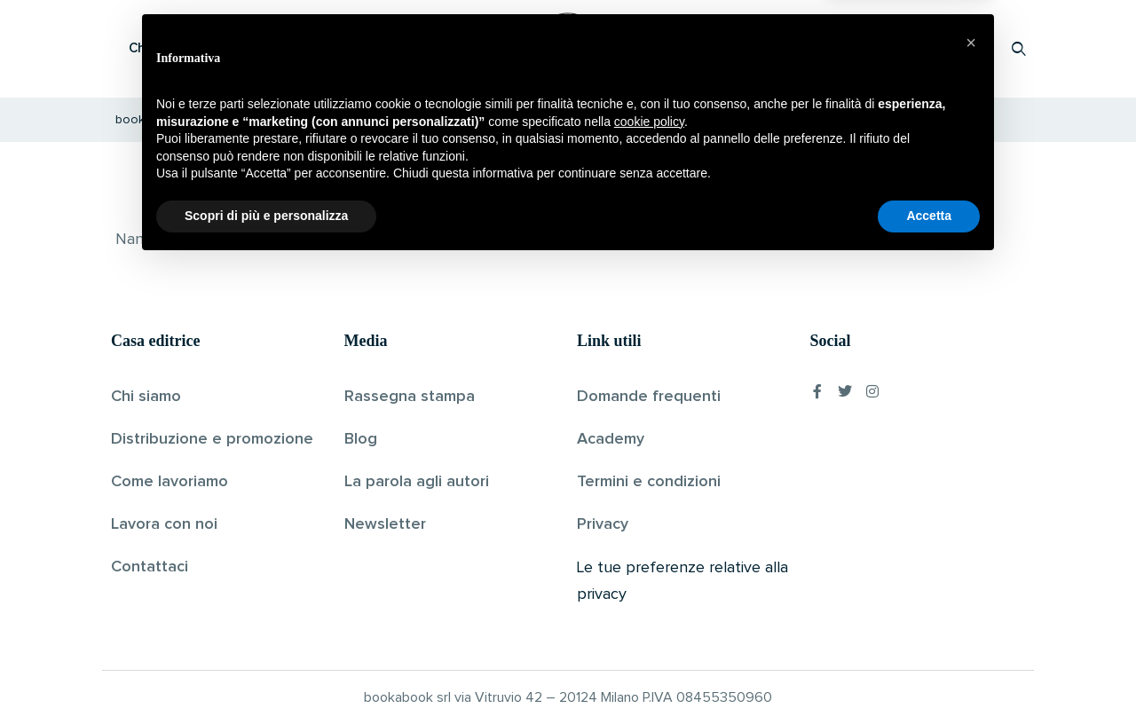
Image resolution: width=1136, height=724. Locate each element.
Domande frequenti (649, 397)
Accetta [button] (928, 675)
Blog (360, 439)
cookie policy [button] (649, 581)
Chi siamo (146, 397)
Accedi (973, 48)
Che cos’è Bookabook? (200, 48)
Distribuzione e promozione (212, 439)
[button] (971, 502)
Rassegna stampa (409, 397)
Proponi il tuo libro (878, 48)
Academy (610, 439)
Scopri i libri (341, 48)
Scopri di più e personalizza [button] (266, 675)
